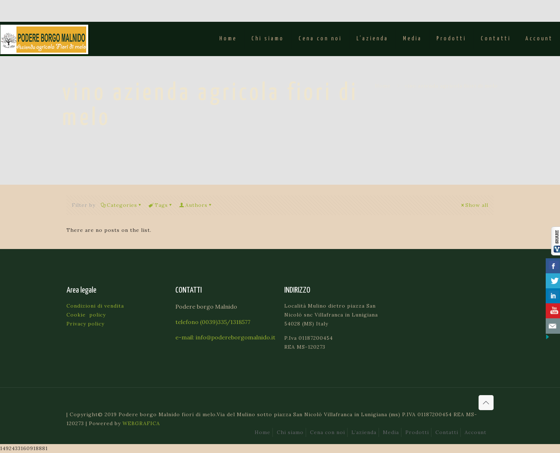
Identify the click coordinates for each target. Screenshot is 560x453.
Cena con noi (327, 432)
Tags (161, 205)
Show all (474, 205)
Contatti (446, 432)
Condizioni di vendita (95, 306)
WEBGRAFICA (141, 423)
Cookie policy (86, 315)
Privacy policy (85, 323)
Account (475, 432)
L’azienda (363, 432)
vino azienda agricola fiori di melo (451, 86)
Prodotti (417, 432)
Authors (195, 205)
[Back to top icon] (486, 402)
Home (383, 86)
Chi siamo (290, 432)
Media (391, 432)
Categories (121, 205)
